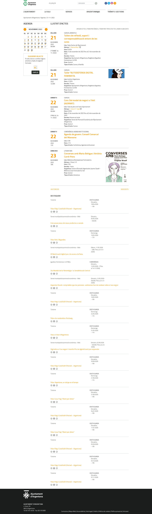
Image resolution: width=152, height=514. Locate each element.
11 (38, 40)
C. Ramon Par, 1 (74, 47)
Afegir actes (81, 29)
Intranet (126, 511)
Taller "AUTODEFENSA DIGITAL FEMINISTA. (78, 74)
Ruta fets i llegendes (58, 239)
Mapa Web (72, 511)
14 (25, 43)
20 (45, 43)
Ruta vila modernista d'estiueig (61, 318)
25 (38, 47)
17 (35, 43)
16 (32, 43)
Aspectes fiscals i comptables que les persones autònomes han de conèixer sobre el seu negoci (84, 285)
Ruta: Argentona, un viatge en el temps (64, 382)
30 (32, 50)
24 (35, 47)
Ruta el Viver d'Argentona (60, 334)
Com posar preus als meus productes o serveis (67, 223)
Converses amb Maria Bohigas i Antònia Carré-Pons (83, 155)
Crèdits (95, 511)
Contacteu (64, 511)
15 (28, 43)
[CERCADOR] (85, 3)
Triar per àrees (92, 29)
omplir (35, 72)
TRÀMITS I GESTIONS (116, 11)
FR (55, 3)
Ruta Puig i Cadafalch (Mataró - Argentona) (66, 208)
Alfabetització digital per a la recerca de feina (67, 254)
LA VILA (47, 11)
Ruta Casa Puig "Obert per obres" (62, 399)
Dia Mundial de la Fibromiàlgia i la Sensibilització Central (70, 270)
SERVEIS (69, 11)
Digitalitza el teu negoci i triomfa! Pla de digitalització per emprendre (75, 349)
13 (45, 40)
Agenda (43, 18)
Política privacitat (116, 511)
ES (50, 3)
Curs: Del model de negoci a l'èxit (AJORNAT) (79, 102)
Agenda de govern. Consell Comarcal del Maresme (81, 136)
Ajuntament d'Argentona (32, 18)
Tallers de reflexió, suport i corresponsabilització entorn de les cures (80, 39)
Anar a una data (123, 29)
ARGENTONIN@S (93, 11)
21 (25, 47)
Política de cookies (104, 511)
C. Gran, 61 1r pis (74, 109)
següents (124, 189)
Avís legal (89, 511)
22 (28, 47)
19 (42, 43)
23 (32, 47)
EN (52, 3)
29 (28, 50)
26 (42, 47)
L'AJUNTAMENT (29, 11)
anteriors (55, 189)
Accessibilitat (81, 511)
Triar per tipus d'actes (107, 29)
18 (38, 43)
